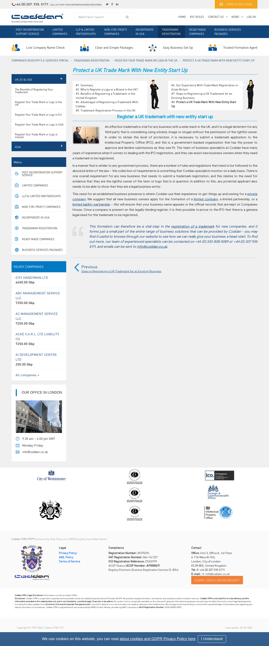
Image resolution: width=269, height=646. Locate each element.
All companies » (27, 381)
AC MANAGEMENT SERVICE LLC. (39, 325)
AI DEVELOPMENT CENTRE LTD (39, 366)
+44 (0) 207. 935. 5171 (32, 4)
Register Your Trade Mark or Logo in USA (39, 131)
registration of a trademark (192, 226)
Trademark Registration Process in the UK (107, 110)
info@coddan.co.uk (152, 247)
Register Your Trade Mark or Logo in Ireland (36, 142)
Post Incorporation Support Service (30, 31)
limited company (206, 199)
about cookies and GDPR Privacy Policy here (157, 639)
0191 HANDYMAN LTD (39, 287)
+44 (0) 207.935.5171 (212, 576)
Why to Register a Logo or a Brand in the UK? (109, 89)
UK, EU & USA (23, 86)
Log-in (251, 16)
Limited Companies (59, 31)
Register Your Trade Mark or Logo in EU (38, 121)
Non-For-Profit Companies (115, 31)
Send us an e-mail (236, 4)
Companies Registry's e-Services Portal (40, 60)
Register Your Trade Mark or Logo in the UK (146, 60)
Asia (18, 153)
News (235, 16)
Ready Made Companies (197, 31)
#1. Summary (84, 85)
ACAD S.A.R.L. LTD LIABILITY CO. (39, 345)
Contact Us (216, 16)
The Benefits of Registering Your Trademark (34, 97)
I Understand (212, 639)
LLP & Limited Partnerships (86, 31)
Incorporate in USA (145, 31)
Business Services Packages (227, 31)
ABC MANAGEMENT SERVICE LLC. (39, 304)
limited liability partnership (91, 204)
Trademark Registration (171, 31)
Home (182, 16)
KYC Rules (197, 16)
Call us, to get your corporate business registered (76, 5)
